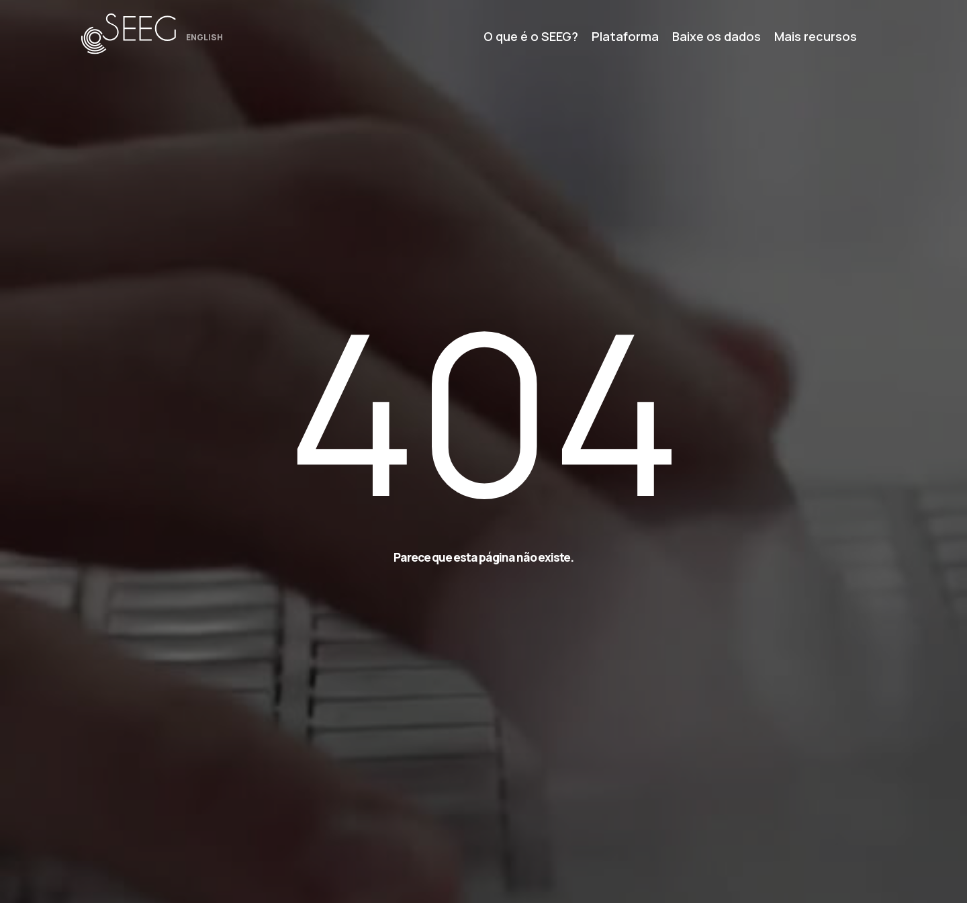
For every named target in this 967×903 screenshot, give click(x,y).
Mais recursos (815, 36)
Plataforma (625, 36)
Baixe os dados (716, 36)
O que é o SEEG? (530, 36)
